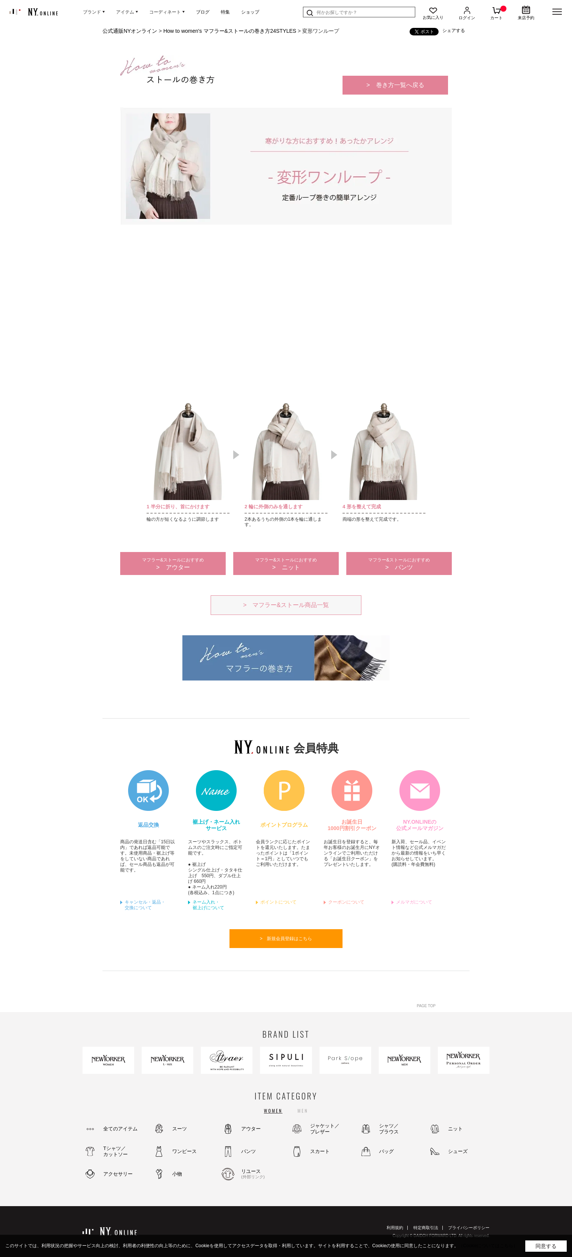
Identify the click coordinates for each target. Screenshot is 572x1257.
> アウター (173, 563)
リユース (261, 1173)
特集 (225, 12)
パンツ (248, 1151)
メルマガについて (414, 902)
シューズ (458, 1151)
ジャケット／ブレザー (325, 1129)
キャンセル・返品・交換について (145, 904)
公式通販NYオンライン (129, 31)
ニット (455, 1129)
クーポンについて (346, 902)
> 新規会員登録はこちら (286, 938)
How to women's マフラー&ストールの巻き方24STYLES (229, 31)
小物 (177, 1174)
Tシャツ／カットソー (115, 1151)
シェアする (453, 30)
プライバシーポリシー (468, 1227)
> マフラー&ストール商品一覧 (286, 605)
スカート (320, 1151)
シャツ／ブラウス (389, 1129)
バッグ (386, 1151)
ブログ (203, 12)
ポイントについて (278, 902)
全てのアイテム (120, 1129)
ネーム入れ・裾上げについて (208, 904)
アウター (251, 1129)
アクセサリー (118, 1174)
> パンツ (399, 563)
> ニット (286, 563)
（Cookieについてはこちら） (488, 1245)
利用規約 (395, 1227)
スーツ (179, 1129)
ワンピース (184, 1151)
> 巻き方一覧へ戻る (395, 85)
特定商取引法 (425, 1227)
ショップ (250, 12)
